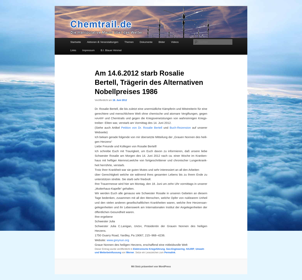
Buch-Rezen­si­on (179, 127)
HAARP (190, 249)
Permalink (169, 252)
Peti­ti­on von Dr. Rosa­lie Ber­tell (142, 127)
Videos (175, 42)
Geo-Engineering (175, 249)
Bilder (162, 42)
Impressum (88, 50)
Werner (130, 252)
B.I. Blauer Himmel (111, 50)
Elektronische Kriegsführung (149, 249)
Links (73, 50)
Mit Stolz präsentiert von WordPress (151, 266)
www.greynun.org (118, 240)
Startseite (75, 42)
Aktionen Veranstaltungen (102, 41)
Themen (129, 42)
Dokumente (146, 42)
